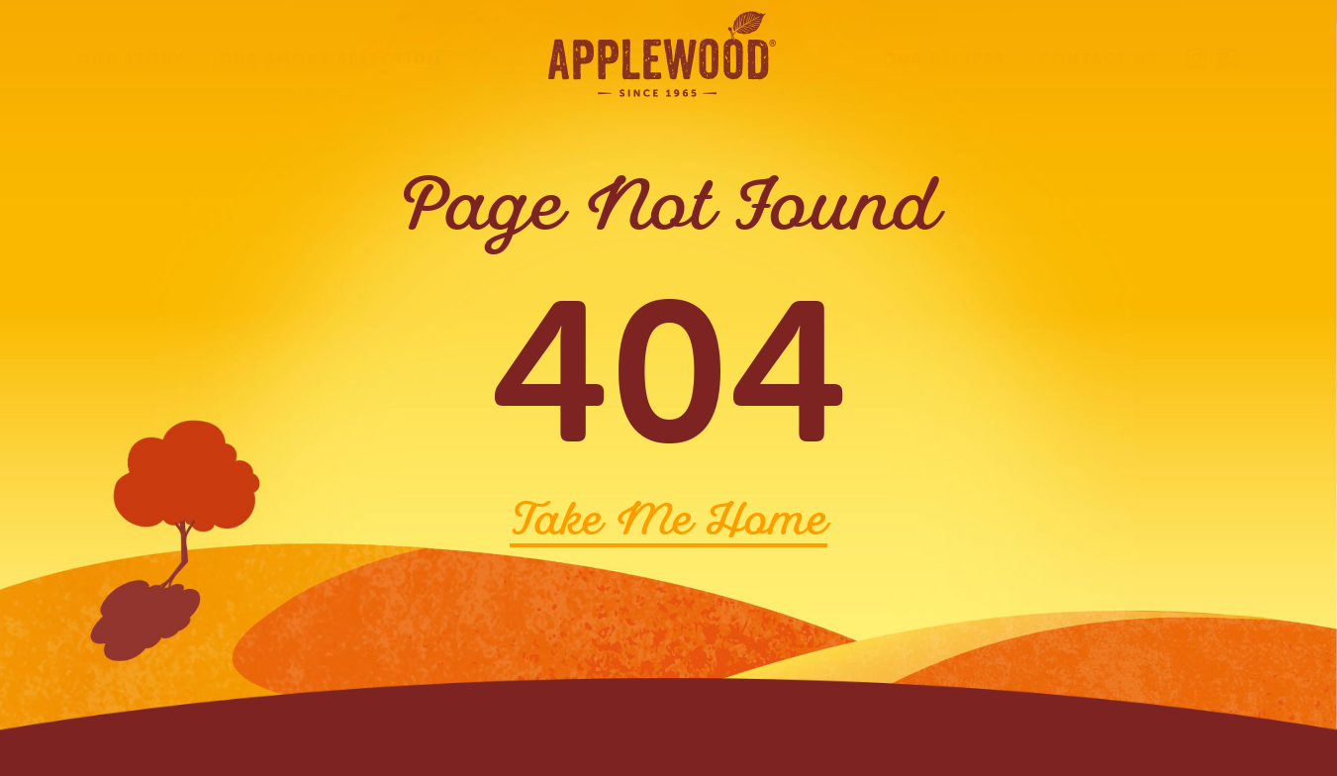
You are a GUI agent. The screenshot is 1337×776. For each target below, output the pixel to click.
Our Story (131, 58)
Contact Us (1099, 58)
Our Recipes (944, 58)
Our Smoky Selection (330, 58)
